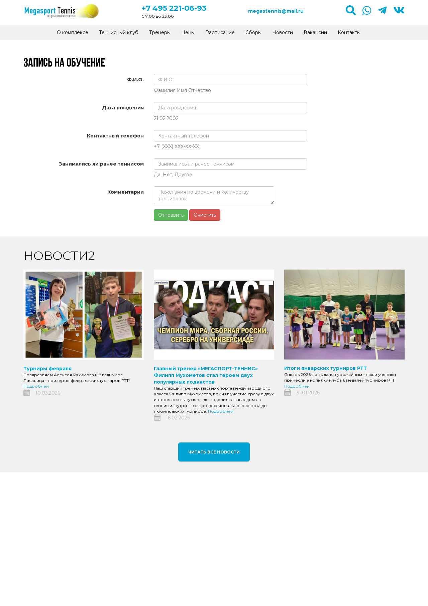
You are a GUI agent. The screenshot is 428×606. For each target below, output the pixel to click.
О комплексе (72, 32)
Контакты (349, 32)
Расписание (220, 32)
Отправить (171, 215)
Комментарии (125, 192)
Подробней (36, 386)
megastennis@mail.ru (276, 11)
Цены (188, 32)
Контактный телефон (115, 136)
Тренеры (160, 32)
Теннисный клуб (118, 32)
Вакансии (315, 32)
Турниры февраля (47, 369)
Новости (282, 32)
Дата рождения (123, 108)
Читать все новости (214, 451)
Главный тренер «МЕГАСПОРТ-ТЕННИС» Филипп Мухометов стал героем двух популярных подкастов (206, 375)
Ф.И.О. (135, 80)
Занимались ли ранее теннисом (101, 164)
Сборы (253, 32)
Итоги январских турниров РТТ (325, 368)
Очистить (205, 215)
